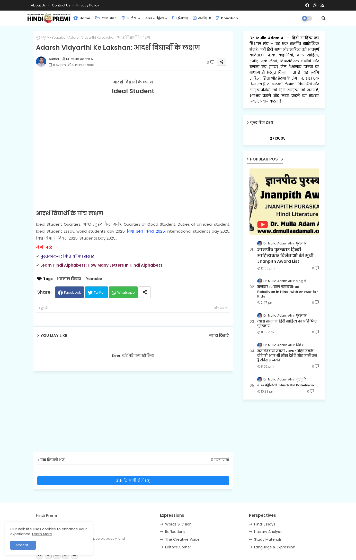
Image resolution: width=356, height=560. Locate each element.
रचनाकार (105, 18)
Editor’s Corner (178, 547)
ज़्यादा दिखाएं (219, 335)
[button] (323, 18)
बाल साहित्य (154, 18)
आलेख (129, 18)
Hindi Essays (264, 524)
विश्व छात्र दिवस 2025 (146, 231)
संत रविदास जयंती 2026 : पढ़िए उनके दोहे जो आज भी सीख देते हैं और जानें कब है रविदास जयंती (287, 356)
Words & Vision (178, 524)
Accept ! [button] (23, 545)
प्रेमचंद (180, 18)
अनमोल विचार (69, 278)
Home (81, 18)
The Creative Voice (182, 539)
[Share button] (145, 292)
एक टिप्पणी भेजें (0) (133, 480)
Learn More (42, 534)
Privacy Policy (87, 5)
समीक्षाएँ (202, 18)
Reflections (175, 531)
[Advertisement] (137, 414)
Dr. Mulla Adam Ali (268, 37)
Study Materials (268, 539)
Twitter (99, 292)
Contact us (61, 5)
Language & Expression (274, 547)
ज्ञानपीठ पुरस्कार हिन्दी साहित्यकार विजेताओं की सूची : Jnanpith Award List (286, 255)
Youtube (59, 37)
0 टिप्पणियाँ (220, 459)
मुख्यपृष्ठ (42, 37)
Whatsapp (126, 292)
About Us (39, 5)
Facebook (72, 292)
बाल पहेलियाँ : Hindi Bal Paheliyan (285, 385)
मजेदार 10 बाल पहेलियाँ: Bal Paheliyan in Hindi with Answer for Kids (287, 292)
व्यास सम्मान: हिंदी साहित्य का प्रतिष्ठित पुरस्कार (287, 323)
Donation (227, 18)
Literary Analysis (268, 531)
